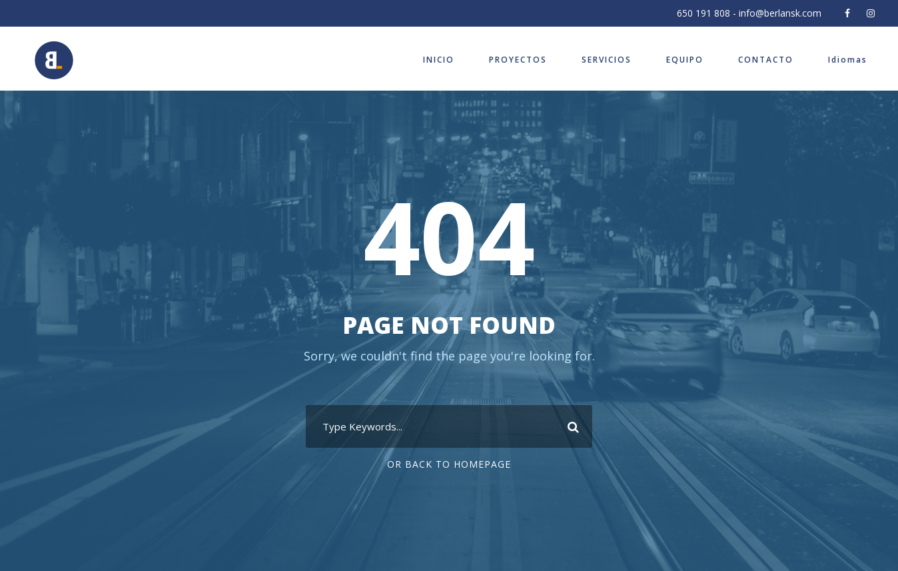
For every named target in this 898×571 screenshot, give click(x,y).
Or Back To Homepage (449, 464)
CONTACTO (765, 59)
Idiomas (847, 59)
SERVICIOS (607, 59)
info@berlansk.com (780, 13)
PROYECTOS (518, 59)
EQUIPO (684, 59)
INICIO (438, 59)
